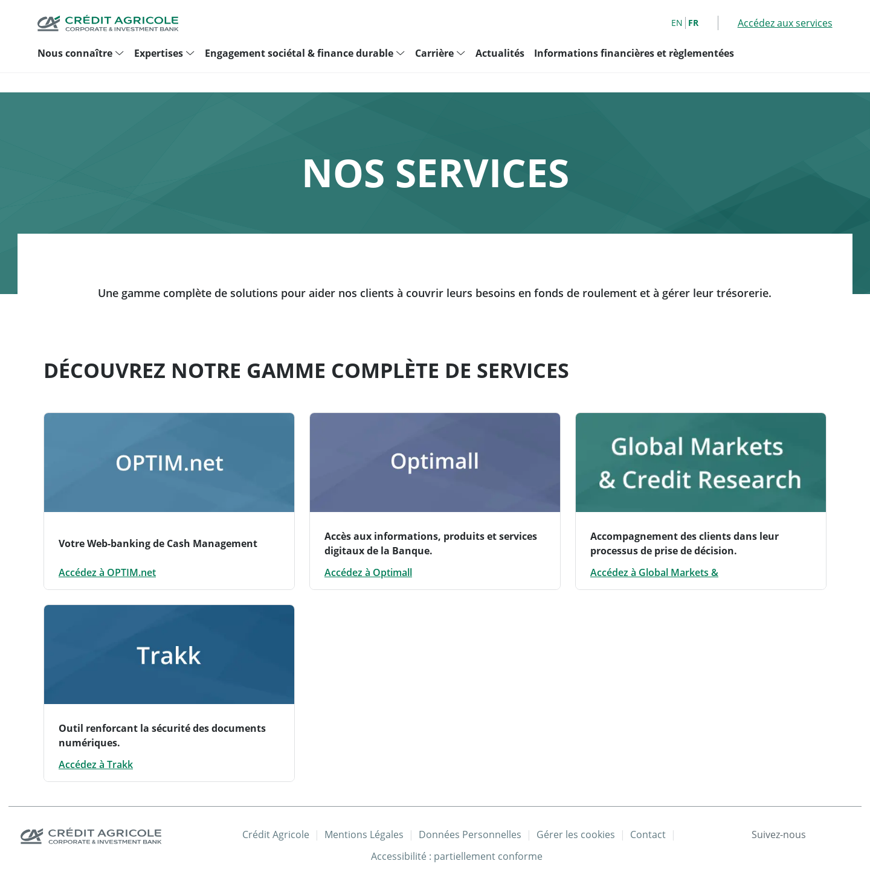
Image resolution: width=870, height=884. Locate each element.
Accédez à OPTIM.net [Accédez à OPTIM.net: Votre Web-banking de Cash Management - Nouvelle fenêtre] (107, 572)
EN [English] (677, 22)
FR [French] (693, 22)
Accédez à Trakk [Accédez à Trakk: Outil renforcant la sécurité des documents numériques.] (96, 764)
